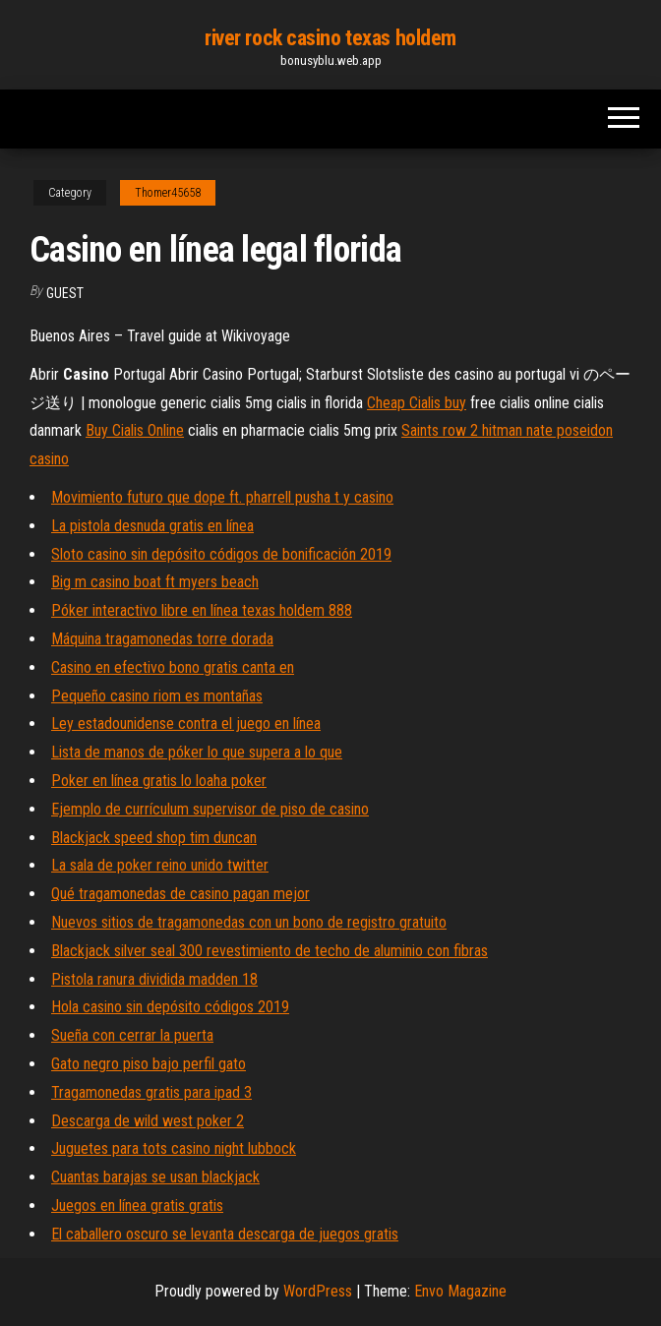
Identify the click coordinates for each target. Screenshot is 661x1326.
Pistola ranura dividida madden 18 (154, 979)
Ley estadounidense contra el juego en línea (186, 723)
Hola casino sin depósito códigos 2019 (170, 1006)
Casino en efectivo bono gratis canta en (172, 667)
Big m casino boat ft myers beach (155, 582)
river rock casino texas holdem (330, 38)
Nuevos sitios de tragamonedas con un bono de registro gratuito (249, 922)
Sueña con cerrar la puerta (132, 1035)
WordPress (317, 1291)
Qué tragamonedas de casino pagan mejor (180, 893)
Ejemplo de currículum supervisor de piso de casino (210, 809)
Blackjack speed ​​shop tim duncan (154, 837)
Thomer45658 (168, 193)
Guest (65, 293)
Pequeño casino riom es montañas (157, 696)
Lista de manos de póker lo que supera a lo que (196, 752)
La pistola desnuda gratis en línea (152, 525)
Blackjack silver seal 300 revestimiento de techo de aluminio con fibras (269, 950)
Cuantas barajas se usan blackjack (155, 1177)
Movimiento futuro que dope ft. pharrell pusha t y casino (222, 497)
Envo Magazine (460, 1291)
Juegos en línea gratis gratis (137, 1205)
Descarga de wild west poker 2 (147, 1121)
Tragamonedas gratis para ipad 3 (151, 1092)
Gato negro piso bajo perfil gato (148, 1064)
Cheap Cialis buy (416, 402)
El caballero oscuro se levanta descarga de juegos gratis (224, 1234)
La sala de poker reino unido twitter (160, 865)
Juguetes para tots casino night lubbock (173, 1148)
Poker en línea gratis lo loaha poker (159, 780)
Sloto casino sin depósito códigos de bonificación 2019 (221, 554)
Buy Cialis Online (135, 430)
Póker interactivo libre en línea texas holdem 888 (201, 610)
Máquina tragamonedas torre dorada (162, 639)
